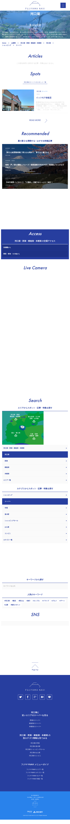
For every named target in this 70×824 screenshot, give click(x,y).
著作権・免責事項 (35, 803)
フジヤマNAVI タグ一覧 (35, 780)
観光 (14, 605)
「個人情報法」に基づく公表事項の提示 (35, 801)
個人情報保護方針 (35, 799)
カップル (37, 605)
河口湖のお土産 (35, 757)
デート (62, 605)
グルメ (54, 605)
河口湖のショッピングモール (35, 754)
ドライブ (46, 605)
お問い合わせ (35, 807)
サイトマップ (35, 809)
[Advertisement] (35, 214)
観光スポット (15, 609)
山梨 (6, 609)
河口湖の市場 (35, 747)
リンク (35, 811)
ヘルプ (35, 805)
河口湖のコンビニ (35, 760)
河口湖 (7, 605)
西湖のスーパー (35, 724)
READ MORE (35, 124)
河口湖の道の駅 (35, 750)
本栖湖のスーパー (35, 731)
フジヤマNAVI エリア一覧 (35, 774)
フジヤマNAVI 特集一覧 (35, 783)
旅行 (28, 605)
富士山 (21, 605)
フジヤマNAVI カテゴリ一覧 (35, 777)
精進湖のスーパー (35, 728)
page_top (35, 671)
